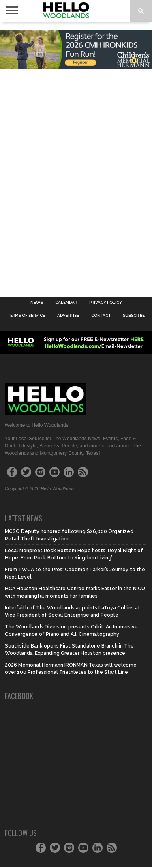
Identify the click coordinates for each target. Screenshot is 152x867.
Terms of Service (26, 316)
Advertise (68, 316)
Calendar (66, 303)
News (36, 303)
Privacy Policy (105, 303)
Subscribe (134, 316)
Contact (101, 316)
